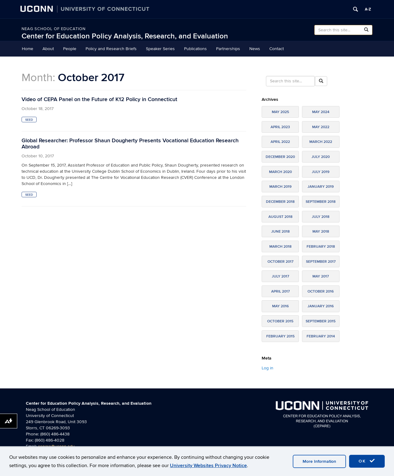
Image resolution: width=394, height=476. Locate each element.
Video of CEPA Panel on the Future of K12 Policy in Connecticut (99, 99)
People (69, 48)
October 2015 (280, 321)
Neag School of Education (54, 28)
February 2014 (321, 336)
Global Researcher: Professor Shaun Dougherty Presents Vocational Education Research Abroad (130, 143)
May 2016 (280, 306)
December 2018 (280, 201)
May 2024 (320, 112)
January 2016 (321, 306)
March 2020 (280, 172)
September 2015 (321, 321)
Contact (276, 48)
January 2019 (321, 186)
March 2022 (320, 142)
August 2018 (280, 216)
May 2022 (320, 127)
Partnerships (228, 48)
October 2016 (321, 291)
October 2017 (280, 261)
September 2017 (321, 261)
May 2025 (280, 112)
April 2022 (280, 142)
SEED (29, 120)
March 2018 (280, 246)
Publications (195, 48)
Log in (267, 368)
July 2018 (320, 216)
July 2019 (320, 172)
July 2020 (321, 157)
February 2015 (280, 336)
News (254, 48)
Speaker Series (160, 48)
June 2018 (280, 231)
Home (27, 48)
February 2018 (321, 246)
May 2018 (320, 231)
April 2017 (280, 291)
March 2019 (280, 186)
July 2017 (280, 276)
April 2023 (280, 127)
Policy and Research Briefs (111, 48)
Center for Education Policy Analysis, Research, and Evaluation (125, 36)
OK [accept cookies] (367, 461)
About (48, 48)
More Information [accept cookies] (319, 461)
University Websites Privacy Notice (208, 465)
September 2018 (321, 201)
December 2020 (280, 157)
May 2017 (320, 276)
